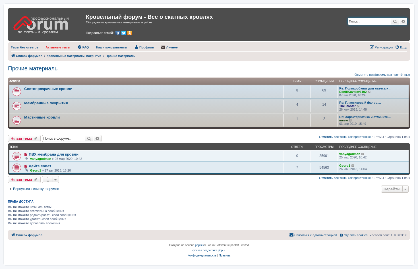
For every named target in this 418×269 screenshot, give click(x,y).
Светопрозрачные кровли (48, 89)
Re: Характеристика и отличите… (365, 117)
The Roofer (347, 106)
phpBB (199, 245)
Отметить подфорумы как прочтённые (382, 74)
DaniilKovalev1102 (353, 91)
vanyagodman (40, 158)
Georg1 (35, 170)
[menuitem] (24, 47)
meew (343, 120)
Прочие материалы (33, 68)
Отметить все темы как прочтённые (345, 136)
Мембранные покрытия (46, 103)
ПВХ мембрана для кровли (53, 154)
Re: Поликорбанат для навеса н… (365, 88)
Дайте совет (40, 166)
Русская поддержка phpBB (208, 250)
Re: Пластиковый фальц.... (360, 102)
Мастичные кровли (42, 117)
